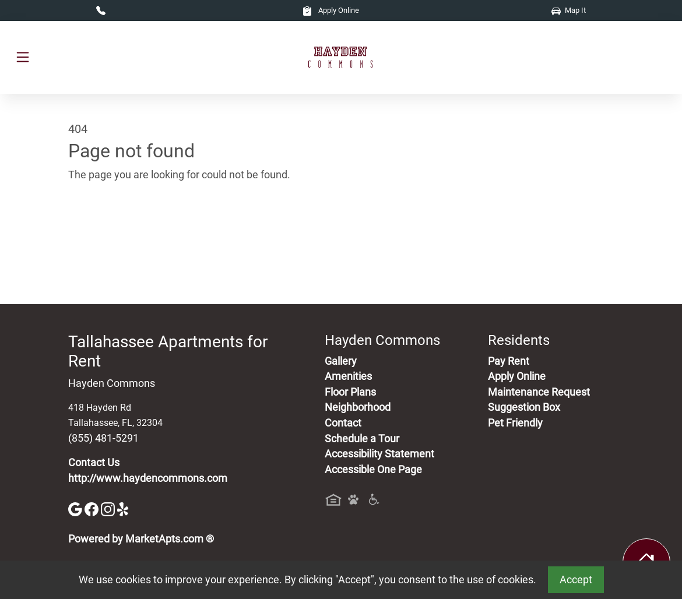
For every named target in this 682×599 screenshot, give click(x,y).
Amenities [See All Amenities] (348, 376)
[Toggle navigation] (22, 57)
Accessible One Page (373, 469)
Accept (576, 580)
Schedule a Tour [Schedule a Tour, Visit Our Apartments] (362, 439)
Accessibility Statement (379, 454)
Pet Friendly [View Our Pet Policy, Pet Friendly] (515, 423)
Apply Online (331, 10)
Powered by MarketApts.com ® (141, 539)
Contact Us (93, 462)
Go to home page (107, 229)
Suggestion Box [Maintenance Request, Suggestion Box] (524, 407)
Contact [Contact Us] (343, 423)
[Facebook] (93, 509)
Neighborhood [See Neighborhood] (358, 407)
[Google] (76, 509)
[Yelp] (124, 509)
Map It (568, 10)
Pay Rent (508, 361)
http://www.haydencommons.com (147, 478)
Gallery (341, 361)
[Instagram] (109, 509)
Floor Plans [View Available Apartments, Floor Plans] (350, 392)
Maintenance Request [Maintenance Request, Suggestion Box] (539, 392)
